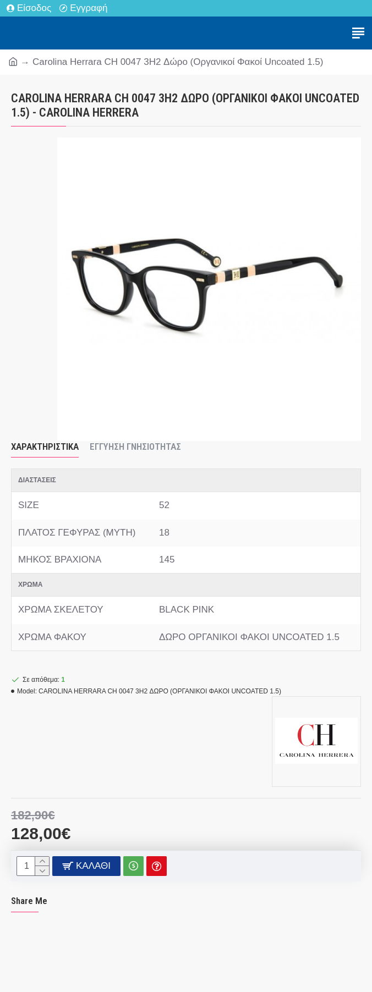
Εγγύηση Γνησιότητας (135, 446)
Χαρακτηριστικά (45, 446)
